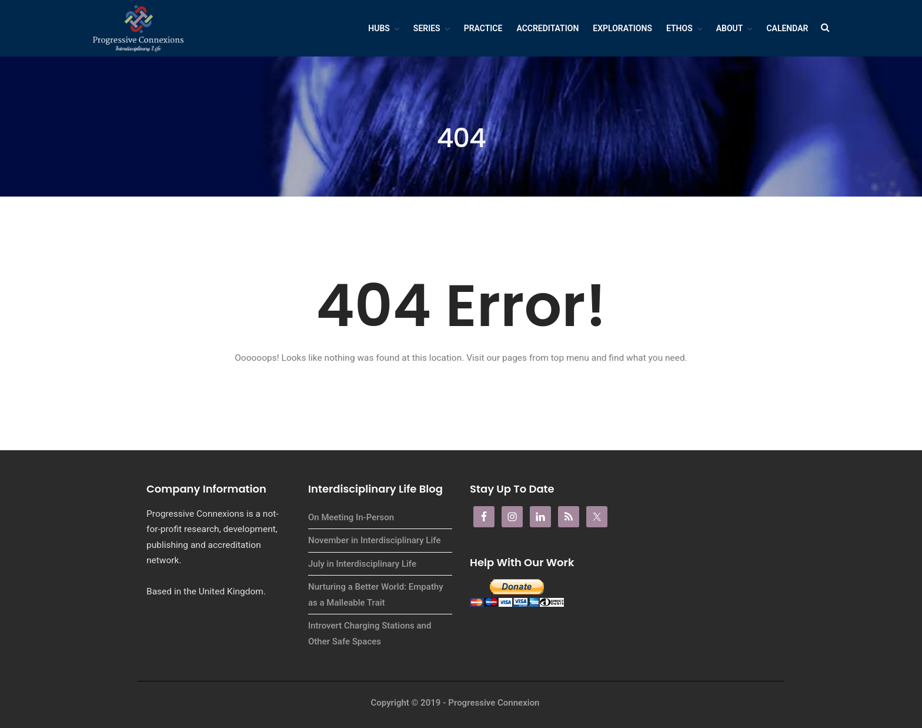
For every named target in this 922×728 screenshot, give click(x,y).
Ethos (679, 28)
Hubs (379, 28)
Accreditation (547, 28)
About (729, 28)
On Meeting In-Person (351, 517)
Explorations (622, 28)
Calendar (787, 28)
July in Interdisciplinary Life (362, 564)
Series (426, 28)
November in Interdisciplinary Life (374, 540)
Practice (483, 28)
